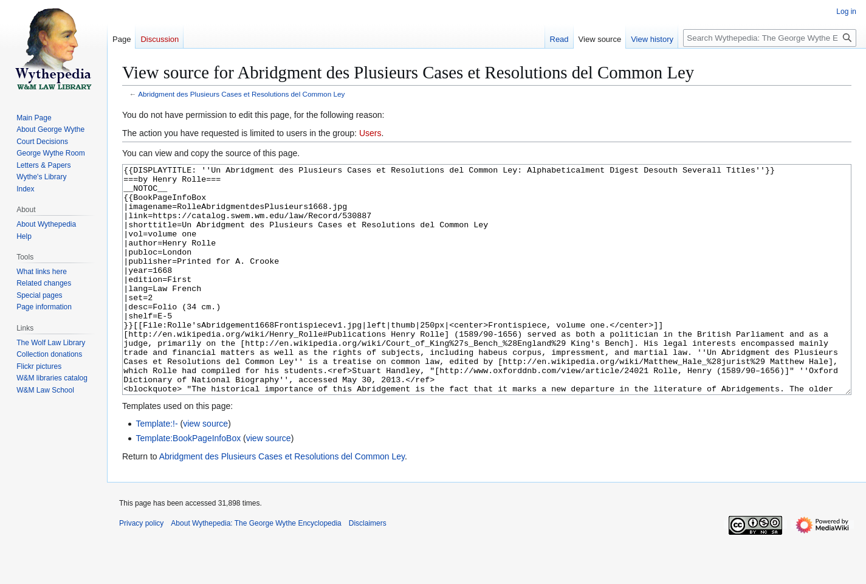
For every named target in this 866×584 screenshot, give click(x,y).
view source (205, 469)
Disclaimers (368, 569)
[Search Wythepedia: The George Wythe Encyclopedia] (769, 38)
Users (370, 133)
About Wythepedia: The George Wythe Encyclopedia (256, 569)
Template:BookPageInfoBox (188, 484)
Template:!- (156, 469)
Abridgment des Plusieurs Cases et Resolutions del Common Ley (241, 94)
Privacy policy (141, 569)
